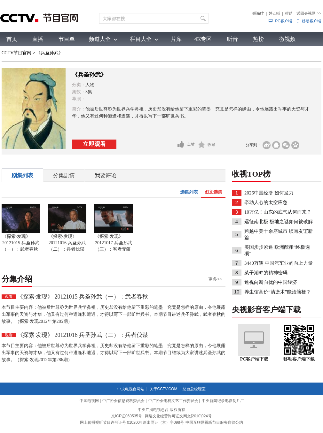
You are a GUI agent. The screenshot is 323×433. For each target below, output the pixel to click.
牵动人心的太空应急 (266, 202)
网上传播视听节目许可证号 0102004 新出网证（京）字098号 (132, 422)
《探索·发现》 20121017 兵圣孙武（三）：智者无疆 (113, 243)
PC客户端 (283, 21)
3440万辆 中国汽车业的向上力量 (278, 263)
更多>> (215, 279)
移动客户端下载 (299, 359)
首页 (11, 39)
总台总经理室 (194, 389)
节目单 (67, 39)
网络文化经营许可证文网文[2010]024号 (178, 416)
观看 (8, 296)
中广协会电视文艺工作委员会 (173, 401)
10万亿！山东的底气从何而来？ (277, 212)
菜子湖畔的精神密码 (266, 272)
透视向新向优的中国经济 (270, 282)
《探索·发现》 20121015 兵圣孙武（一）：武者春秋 (20, 243)
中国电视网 (89, 401)
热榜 (258, 39)
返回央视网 (308, 13)
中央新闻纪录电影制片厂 (223, 401)
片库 (176, 39)
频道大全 (100, 39)
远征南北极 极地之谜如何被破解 (278, 221)
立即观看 (94, 144)
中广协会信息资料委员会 (123, 401)
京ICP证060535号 (126, 416)
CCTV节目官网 (16, 52)
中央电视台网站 (130, 389)
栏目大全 (141, 39)
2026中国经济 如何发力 (269, 192)
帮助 (289, 13)
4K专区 (203, 39)
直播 (37, 39)
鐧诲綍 (258, 13)
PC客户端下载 (254, 359)
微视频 (287, 39)
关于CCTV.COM (163, 389)
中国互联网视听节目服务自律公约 (214, 422)
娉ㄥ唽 (274, 13)
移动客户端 (311, 21)
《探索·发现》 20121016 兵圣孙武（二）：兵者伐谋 (67, 243)
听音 (232, 39)
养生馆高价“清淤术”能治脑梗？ (277, 291)
